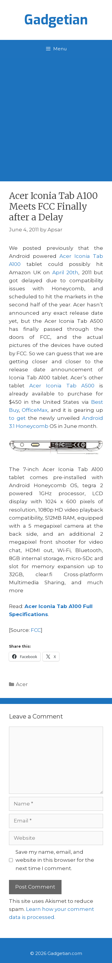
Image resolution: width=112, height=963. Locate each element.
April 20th (65, 272)
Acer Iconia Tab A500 (61, 386)
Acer (22, 684)
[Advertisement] (56, 116)
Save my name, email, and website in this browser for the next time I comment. (55, 860)
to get (17, 418)
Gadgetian (56, 20)
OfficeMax (34, 410)
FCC (36, 630)
